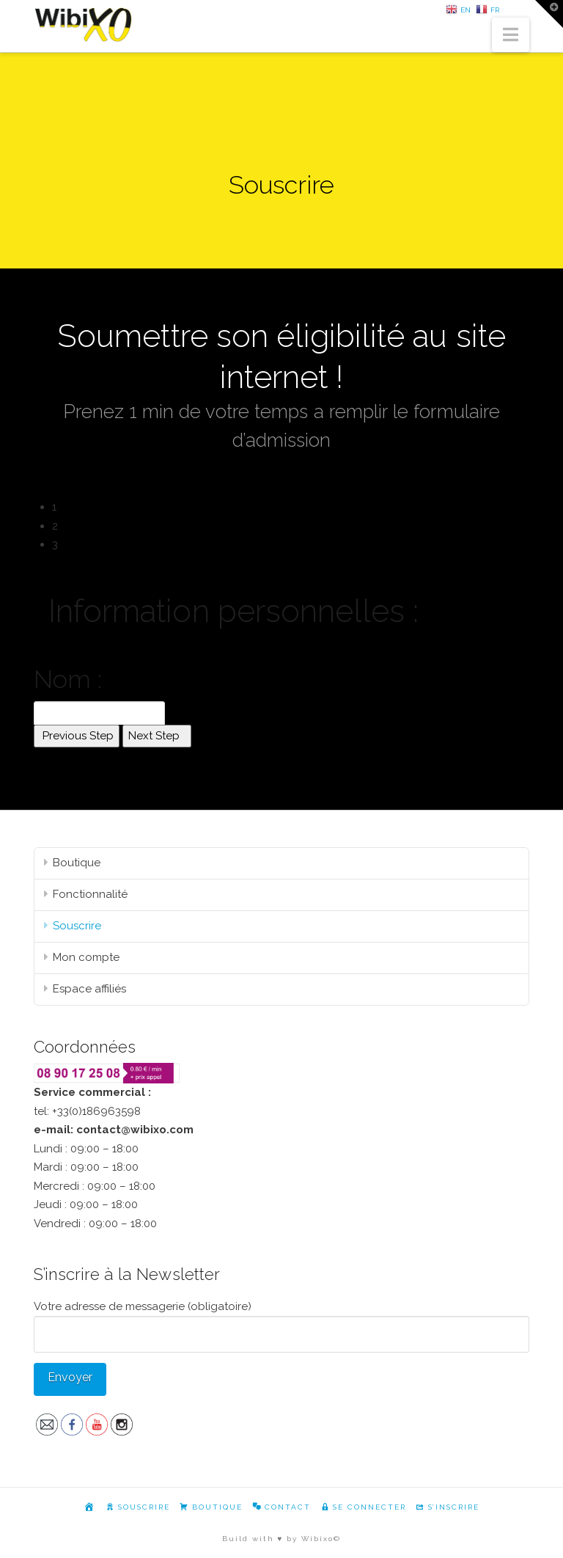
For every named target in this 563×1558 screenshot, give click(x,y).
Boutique (76, 862)
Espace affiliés (89, 988)
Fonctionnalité (90, 894)
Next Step (156, 735)
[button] (510, 35)
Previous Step (77, 735)
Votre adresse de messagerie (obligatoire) (281, 1322)
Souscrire (77, 925)
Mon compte (86, 957)
